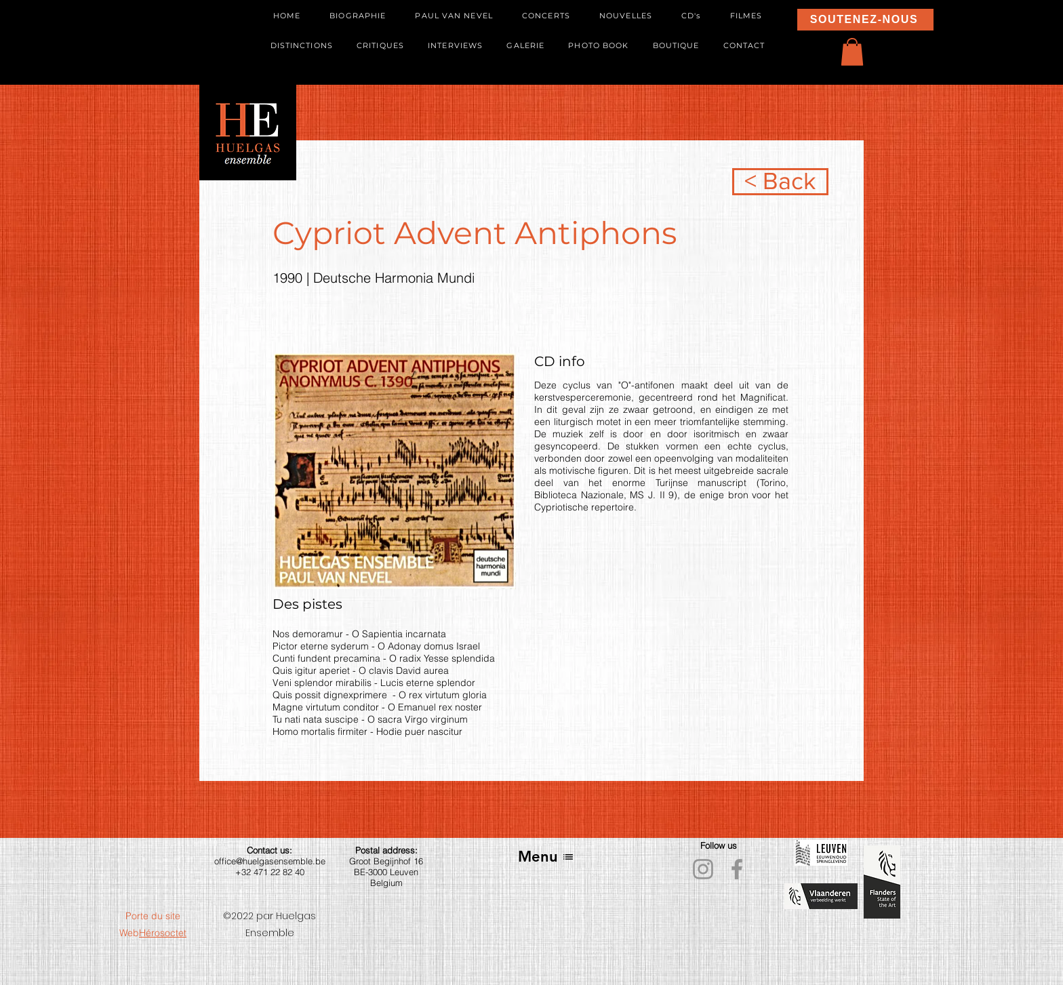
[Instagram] (703, 869)
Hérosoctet (162, 933)
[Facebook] (736, 869)
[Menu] (546, 856)
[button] (852, 52)
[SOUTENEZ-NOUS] (865, 20)
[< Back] (780, 181)
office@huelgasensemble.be (269, 861)
